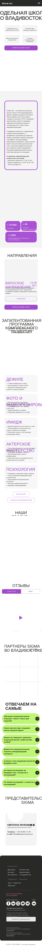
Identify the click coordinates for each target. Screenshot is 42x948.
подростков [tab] (11, 591)
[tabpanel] (21, 617)
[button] (21, 47)
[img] (9, 861)
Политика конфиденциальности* (16, 910)
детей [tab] (31, 591)
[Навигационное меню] (39, 3)
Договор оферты (10, 930)
